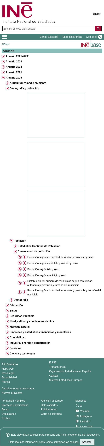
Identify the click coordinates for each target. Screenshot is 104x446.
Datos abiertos (49, 405)
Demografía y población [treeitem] (24, 88)
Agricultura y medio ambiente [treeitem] (28, 83)
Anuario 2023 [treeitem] (14, 61)
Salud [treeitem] (13, 310)
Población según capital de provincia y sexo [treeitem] (52, 263)
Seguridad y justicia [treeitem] (22, 316)
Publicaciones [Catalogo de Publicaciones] (49, 409)
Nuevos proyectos (12, 393)
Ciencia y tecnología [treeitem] (22, 353)
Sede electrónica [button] (72, 36)
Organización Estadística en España (70, 371)
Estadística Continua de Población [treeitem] (39, 246)
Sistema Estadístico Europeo (65, 380)
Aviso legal (8, 373)
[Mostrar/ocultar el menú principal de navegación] (5, 37)
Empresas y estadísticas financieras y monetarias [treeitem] (40, 332)
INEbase (6, 44)
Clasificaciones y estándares (18, 388)
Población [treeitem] (20, 240)
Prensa (6, 381)
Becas (5, 409)
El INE (52, 362)
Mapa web (8, 368)
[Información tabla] (25, 257)
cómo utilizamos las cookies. (62, 442)
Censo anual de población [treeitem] (34, 251)
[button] (93, 37)
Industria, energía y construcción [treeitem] (30, 342)
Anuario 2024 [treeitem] (14, 67)
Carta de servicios (51, 414)
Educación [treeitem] (16, 305)
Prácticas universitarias (15, 405)
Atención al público (52, 400)
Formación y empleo (13, 400)
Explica (6, 418)
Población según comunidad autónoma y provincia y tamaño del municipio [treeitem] (64, 292)
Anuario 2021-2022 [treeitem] (17, 56)
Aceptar (87, 441)
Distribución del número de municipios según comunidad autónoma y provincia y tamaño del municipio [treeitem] (59, 283)
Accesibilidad (9, 377)
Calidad (53, 375)
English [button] (97, 13)
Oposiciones (9, 414)
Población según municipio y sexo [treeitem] (46, 275)
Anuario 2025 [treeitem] (14, 72)
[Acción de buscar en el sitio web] (98, 28)
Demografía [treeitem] (21, 300)
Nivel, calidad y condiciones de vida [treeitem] (32, 321)
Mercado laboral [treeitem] (20, 326)
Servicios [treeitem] (15, 348)
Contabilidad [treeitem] (17, 337)
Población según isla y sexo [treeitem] (43, 269)
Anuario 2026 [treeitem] (14, 77)
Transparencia (57, 367)
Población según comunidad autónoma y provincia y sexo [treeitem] (60, 257)
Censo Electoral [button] (49, 36)
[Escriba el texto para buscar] (49, 28)
